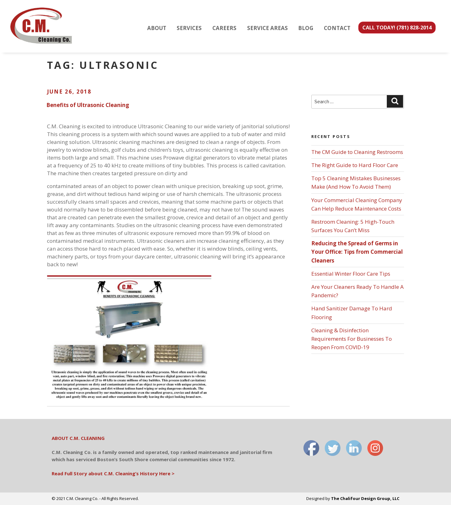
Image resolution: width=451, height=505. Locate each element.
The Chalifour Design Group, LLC (365, 498)
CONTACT (337, 28)
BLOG (305, 28)
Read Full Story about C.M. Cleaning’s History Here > (113, 473)
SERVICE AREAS (267, 28)
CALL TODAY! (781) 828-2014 (397, 27)
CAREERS (224, 28)
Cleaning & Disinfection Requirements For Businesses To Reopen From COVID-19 (351, 339)
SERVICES (189, 28)
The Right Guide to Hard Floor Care (354, 165)
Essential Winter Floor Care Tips (350, 273)
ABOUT (156, 28)
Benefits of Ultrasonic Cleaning (87, 105)
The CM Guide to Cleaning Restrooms (357, 152)
